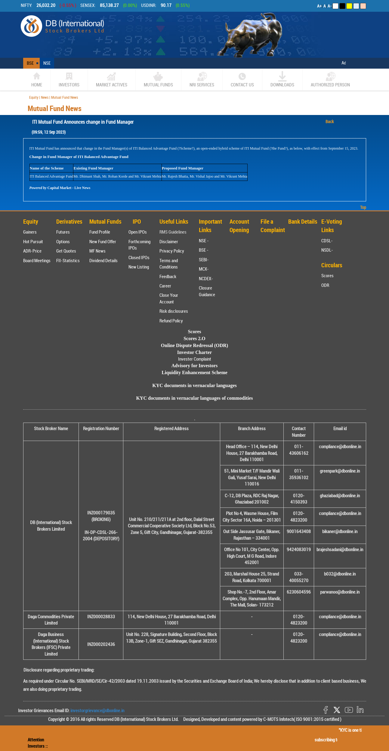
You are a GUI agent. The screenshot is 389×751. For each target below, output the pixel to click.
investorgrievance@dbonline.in (96, 710)
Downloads (282, 79)
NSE (47, 63)
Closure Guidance (207, 291)
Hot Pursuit (33, 241)
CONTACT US (242, 79)
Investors (69, 79)
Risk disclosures (173, 311)
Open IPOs (137, 232)
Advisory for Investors (194, 365)
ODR (325, 285)
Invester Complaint (194, 359)
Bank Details (302, 221)
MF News (97, 251)
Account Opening (239, 225)
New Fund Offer (102, 241)
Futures (63, 232)
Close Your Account (168, 298)
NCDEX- (206, 278)
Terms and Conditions (168, 263)
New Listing (138, 267)
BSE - (203, 250)
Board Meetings (37, 260)
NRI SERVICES (202, 79)
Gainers (30, 232)
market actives (111, 79)
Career (165, 286)
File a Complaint (273, 225)
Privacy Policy (171, 251)
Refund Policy (171, 321)
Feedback (167, 276)
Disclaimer (168, 241)
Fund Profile (99, 232)
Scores (327, 275)
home (36, 79)
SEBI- (204, 259)
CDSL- (327, 240)
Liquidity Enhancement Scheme (194, 372)
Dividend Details (103, 260)
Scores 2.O (194, 338)
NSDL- (327, 250)
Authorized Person (330, 79)
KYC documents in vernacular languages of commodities (194, 398)
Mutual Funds (158, 79)
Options (63, 241)
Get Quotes (66, 251)
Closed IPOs (139, 257)
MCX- (204, 269)
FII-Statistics (68, 260)
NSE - (204, 240)
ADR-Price (32, 251)
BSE (30, 63)
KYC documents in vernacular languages (194, 385)
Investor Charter (194, 352)
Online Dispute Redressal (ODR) (194, 345)
